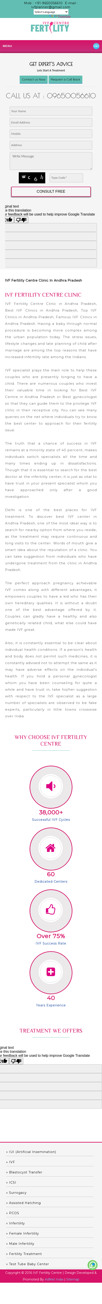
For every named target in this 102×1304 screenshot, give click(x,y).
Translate (60, 16)
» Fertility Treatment (24, 1254)
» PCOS (12, 1213)
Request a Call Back (65, 79)
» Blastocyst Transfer (24, 1172)
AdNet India (54, 1279)
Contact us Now (33, 79)
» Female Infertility (22, 1233)
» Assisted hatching (23, 1203)
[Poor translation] (16, 1061)
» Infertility (15, 1223)
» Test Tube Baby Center (27, 1264)
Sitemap (72, 1279)
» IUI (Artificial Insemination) (31, 1152)
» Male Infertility (20, 1244)
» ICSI (11, 1182)
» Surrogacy (16, 1193)
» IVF (10, 1162)
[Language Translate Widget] (51, 12)
